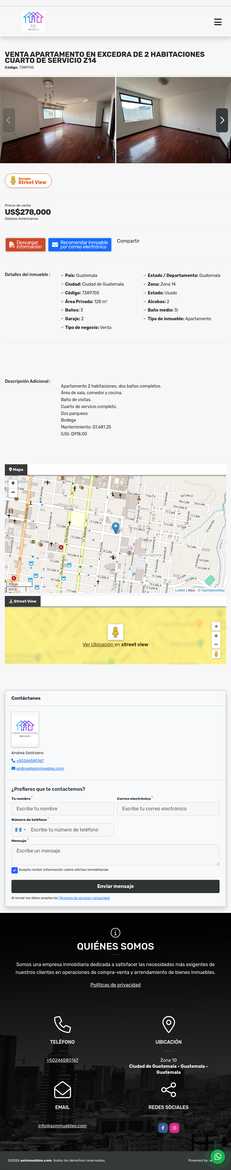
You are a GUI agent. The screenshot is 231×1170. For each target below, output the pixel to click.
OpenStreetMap (213, 590)
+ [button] (13, 483)
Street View (29, 180)
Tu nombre (21, 798)
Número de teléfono (30, 819)
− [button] (13, 492)
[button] (98, 157)
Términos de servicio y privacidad (84, 898)
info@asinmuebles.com (62, 1126)
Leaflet (180, 590)
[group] (57, 120)
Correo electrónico (135, 798)
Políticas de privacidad (116, 985)
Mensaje (19, 840)
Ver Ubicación (99, 644)
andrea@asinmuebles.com (40, 768)
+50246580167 (30, 760)
